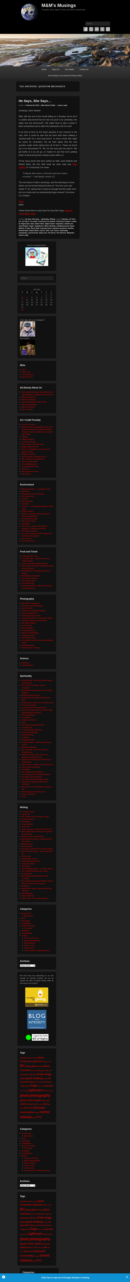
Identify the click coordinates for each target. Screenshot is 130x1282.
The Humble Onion (28, 581)
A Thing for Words (28, 812)
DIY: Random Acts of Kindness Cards (35, 817)
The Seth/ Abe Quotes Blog (32, 777)
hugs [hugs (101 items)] (34, 1085)
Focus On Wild (27, 608)
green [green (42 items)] (23, 1078)
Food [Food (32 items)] (35, 1074)
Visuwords (25, 886)
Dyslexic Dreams (28, 819)
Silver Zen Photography (30, 633)
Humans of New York (29, 613)
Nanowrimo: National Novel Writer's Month (37, 849)
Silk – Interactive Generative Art (33, 459)
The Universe (61, 233)
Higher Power (50, 224)
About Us (55, 69)
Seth (47, 230)
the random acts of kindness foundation (36, 774)
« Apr (22, 310)
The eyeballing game (29, 464)
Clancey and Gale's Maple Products (35, 563)
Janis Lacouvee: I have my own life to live (37, 829)
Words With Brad (28, 896)
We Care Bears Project (30, 471)
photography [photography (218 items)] (40, 1095)
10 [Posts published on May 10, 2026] (22, 300)
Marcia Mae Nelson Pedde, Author (34, 402)
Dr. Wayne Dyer (24, 224)
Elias (32, 224)
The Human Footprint (29, 531)
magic (31, 226)
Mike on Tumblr (27, 409)
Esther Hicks (39, 224)
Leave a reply (62, 105)
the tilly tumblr (27, 874)
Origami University (28, 454)
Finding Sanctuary (28, 715)
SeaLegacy (26, 524)
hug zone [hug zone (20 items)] (41, 1086)
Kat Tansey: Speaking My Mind (33, 725)
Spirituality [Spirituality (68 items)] (39, 1107)
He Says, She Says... (32, 219)
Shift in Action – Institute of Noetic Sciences (37, 764)
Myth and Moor (27, 846)
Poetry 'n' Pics (29, 945)
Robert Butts (34, 230)
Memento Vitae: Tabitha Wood (33, 836)
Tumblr (102, 29)
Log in (24, 370)
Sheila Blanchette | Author (31, 861)
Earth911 (25, 499)
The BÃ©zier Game (29, 638)
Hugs (21, 201)
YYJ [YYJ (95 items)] (38, 1117)
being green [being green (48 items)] (31, 1066)
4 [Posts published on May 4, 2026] (27, 297)
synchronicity (33, 233)
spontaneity (23, 233)
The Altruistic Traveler (29, 578)
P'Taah (27, 228)
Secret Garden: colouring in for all (34, 457)
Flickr (97, 29)
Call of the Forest (28, 496)
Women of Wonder (28, 794)
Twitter (91, 29)
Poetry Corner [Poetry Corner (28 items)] (32, 1104)
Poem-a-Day (26, 856)
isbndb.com (68, 224)
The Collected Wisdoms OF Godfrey (35, 871)
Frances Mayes (27, 824)
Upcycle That (26, 538)
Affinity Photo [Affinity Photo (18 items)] (47, 1061)
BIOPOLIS (25, 491)
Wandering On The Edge (31, 648)
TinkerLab (25, 469)
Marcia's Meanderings (32, 941)
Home (44, 69)
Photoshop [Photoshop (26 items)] (46, 1101)
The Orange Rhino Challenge (32, 772)
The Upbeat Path (28, 583)
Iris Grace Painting (28, 442)
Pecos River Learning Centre (41, 228)
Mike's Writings (49, 226)
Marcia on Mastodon (29, 404)
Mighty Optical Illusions (30, 447)
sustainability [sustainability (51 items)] (27, 1112)
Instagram (108, 29)
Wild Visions (26, 474)
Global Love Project (29, 720)
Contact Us (84, 69)
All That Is (25, 221)
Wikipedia (70, 233)
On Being (25, 737)
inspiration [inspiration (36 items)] (48, 1086)
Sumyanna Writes (28, 635)
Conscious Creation (63, 221)
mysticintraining (27, 735)
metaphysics (39, 226)
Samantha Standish (29, 747)
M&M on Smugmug (29, 399)
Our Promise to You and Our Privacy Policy (65, 76)
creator (74, 221)
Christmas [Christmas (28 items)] (24, 1075)
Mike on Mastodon (28, 407)
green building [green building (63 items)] (34, 1078)
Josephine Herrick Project (31, 616)
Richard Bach (23, 230)
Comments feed (27, 374)
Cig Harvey (26, 814)
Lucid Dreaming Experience (32, 730)
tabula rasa (43, 233)
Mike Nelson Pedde (48, 105)
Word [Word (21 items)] (34, 1118)
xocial (24, 797)
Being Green (28, 916)
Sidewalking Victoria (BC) (31, 576)
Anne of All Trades (28, 424)
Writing (52, 219)
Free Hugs (28, 928)
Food (23, 918)
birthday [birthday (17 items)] (40, 1066)
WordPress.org (27, 377)
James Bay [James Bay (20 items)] (23, 1091)
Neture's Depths (27, 511)
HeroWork (25, 504)
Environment (26, 913)
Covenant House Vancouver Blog (34, 708)
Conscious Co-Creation (46, 221)
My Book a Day (27, 844)
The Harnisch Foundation (31, 767)
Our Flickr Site (27, 625)
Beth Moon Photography (30, 603)
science (42, 230)
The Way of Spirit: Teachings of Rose (35, 779)
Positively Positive (28, 740)
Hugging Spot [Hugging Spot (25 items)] (25, 1086)
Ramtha (71, 228)
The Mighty (26, 769)
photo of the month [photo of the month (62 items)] (30, 1100)
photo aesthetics (28, 628)
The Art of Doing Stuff (29, 462)
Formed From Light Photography (33, 611)
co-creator (34, 221)
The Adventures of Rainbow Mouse (37, 950)
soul (51, 230)
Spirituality (45, 219)
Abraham (65, 219)
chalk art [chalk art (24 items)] (48, 1070)
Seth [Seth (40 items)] (45, 1104)
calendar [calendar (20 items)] (33, 1070)
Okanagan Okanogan (29, 519)
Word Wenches (27, 893)
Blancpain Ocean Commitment (33, 494)
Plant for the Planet (29, 521)
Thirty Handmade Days (30, 466)
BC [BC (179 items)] (22, 1066)
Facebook (85, 29)
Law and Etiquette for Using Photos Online (37, 618)
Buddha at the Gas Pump (31, 695)
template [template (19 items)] (36, 1112)
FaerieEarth (26, 822)
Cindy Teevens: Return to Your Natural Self (37, 703)
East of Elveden (27, 501)
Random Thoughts (28, 926)
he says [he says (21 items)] (45, 1078)
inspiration (59, 224)
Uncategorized (27, 933)
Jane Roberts (23, 226)
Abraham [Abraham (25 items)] (23, 1058)
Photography (26, 923)
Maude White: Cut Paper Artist (33, 444)
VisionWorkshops (28, 645)
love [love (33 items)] (44, 1091)
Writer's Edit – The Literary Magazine (35, 898)
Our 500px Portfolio (29, 623)
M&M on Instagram (29, 397)
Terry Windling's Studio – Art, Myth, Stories (37, 869)
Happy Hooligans (28, 439)
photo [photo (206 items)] (24, 1095)
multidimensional (62, 226)
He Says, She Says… (35, 101)
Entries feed (26, 372)
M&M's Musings (59, 5)
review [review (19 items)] (40, 1104)
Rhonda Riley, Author (29, 859)
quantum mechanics (59, 228)
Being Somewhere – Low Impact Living (36, 489)
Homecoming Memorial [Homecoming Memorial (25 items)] (43, 1082)
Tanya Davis (26, 866)
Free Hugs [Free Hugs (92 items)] (45, 1074)
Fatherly (25, 437)
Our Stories (69, 69)
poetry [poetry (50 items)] (23, 1104)
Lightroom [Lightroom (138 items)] (35, 1090)
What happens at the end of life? (33, 792)
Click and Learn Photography (32, 606)
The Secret (51, 233)
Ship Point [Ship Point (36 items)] (28, 1108)
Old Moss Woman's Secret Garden (34, 621)
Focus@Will (26, 717)
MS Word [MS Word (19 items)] (50, 1091)
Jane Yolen (26, 826)
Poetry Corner (29, 948)
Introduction (26, 921)
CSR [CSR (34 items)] (30, 1074)
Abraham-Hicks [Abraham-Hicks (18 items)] (32, 1058)
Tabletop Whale (27, 665)
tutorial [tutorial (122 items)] (44, 1112)
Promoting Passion (28, 630)
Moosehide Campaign (30, 732)
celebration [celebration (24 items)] (40, 1070)
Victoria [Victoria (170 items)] (25, 1117)
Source (56, 230)
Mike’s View (30, 214)
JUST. (24, 722)
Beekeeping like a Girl (30, 556)
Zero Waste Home (28, 541)
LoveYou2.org (27, 727)
